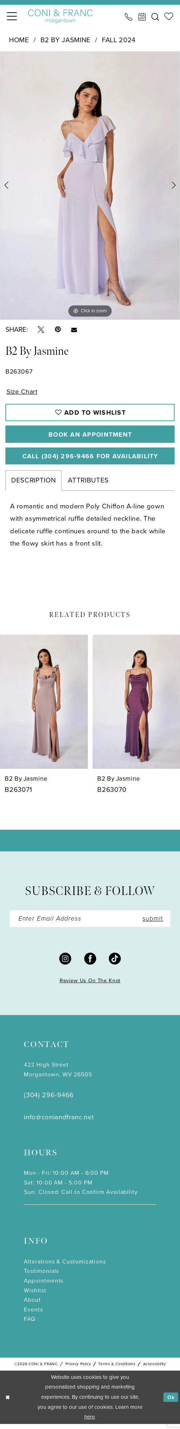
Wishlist (35, 1295)
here (89, 1422)
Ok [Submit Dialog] (171, 1402)
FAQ (29, 1324)
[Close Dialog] (8, 1402)
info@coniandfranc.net (59, 1121)
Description (33, 484)
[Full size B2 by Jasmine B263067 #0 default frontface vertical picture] (90, 185)
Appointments (43, 1285)
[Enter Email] (90, 923)
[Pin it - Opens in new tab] (58, 330)
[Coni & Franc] (60, 17)
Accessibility (154, 1368)
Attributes (88, 484)
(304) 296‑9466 (48, 1099)
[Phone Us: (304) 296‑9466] (128, 17)
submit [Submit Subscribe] (152, 923)
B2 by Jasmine (65, 40)
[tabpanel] (90, 185)
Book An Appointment (90, 436)
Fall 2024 (119, 40)
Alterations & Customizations (65, 1266)
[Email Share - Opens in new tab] (74, 330)
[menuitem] (12, 17)
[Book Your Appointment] (142, 17)
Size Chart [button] (23, 392)
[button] (12, 17)
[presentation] (44, 706)
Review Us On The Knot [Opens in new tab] (90, 985)
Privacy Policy (78, 1368)
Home (19, 40)
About (32, 1305)
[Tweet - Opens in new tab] (41, 330)
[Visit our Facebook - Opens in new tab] (90, 963)
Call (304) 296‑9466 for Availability (90, 459)
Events (33, 1314)
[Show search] (155, 17)
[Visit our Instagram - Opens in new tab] (65, 963)
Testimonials (41, 1276)
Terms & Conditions (116, 1368)
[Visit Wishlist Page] (169, 16)
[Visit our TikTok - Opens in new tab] (114, 963)
